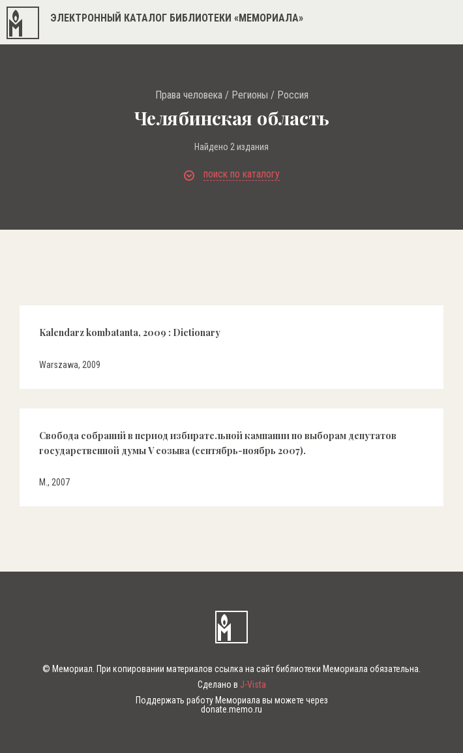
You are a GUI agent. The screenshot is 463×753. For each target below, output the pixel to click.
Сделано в (232, 684)
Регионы (250, 95)
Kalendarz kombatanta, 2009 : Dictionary (129, 332)
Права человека (188, 95)
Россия (292, 95)
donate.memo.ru (231, 709)
